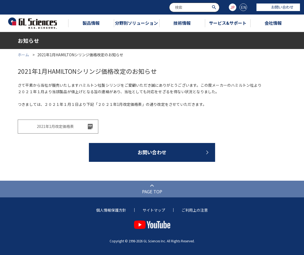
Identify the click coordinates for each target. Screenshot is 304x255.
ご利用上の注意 (195, 210)
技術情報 (182, 23)
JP (232, 7)
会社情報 (273, 23)
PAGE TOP (152, 191)
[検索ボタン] (214, 7)
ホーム (23, 54)
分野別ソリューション (136, 23)
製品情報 (91, 23)
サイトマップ (154, 210)
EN (243, 7)
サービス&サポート (228, 23)
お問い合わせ (278, 7)
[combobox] (194, 7)
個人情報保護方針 (111, 210)
